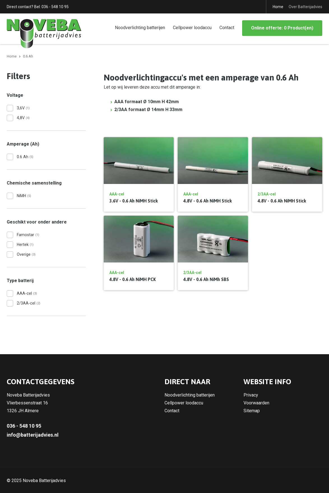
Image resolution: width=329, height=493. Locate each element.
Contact (226, 27)
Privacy (251, 395)
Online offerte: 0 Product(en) (282, 28)
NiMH (24, 195)
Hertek (25, 244)
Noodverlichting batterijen (140, 27)
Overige (26, 254)
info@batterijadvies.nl (33, 435)
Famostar (28, 234)
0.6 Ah (25, 157)
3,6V (23, 108)
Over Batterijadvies (305, 6)
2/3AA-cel (28, 303)
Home (278, 6)
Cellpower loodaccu (192, 27)
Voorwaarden (256, 403)
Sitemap (252, 410)
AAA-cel (27, 293)
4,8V (23, 118)
